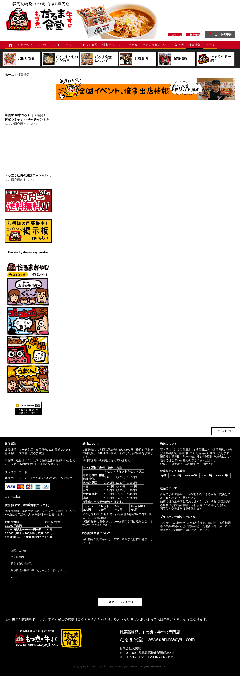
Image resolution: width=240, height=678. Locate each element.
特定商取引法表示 (21, 563)
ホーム (15, 577)
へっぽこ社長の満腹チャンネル (26, 175)
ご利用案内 (17, 557)
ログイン (176, 34)
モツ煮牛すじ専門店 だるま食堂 (102, 666)
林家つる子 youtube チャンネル (27, 119)
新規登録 (195, 34)
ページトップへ (225, 431)
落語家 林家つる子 (17, 115)
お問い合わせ (18, 550)
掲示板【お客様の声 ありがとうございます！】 (39, 570)
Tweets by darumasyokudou (28, 252)
